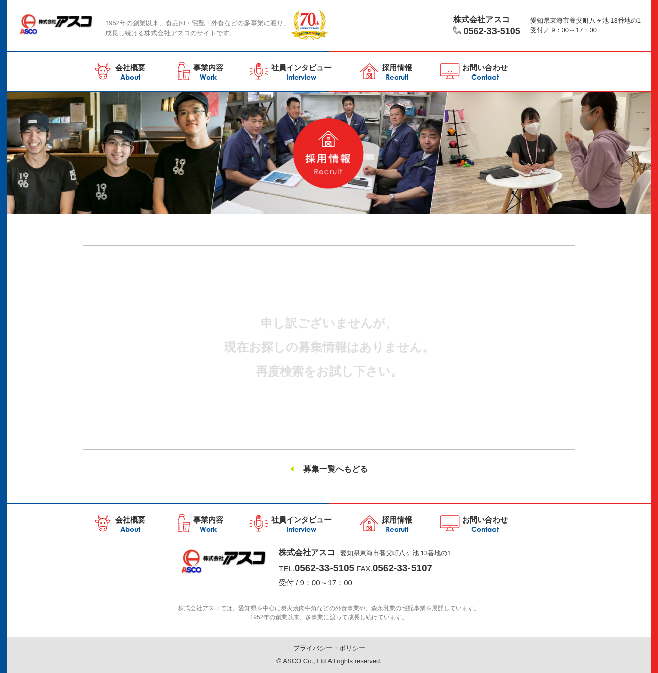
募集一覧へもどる (335, 469)
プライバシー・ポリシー (329, 648)
